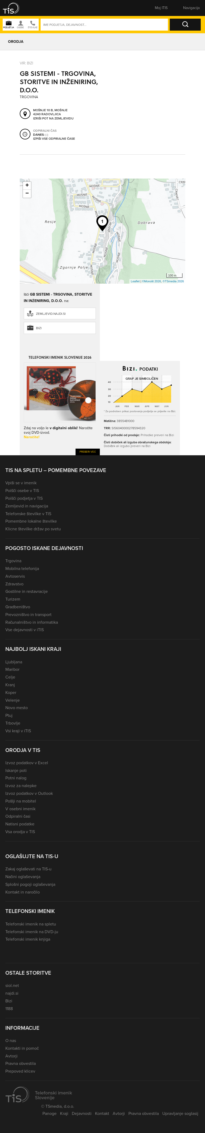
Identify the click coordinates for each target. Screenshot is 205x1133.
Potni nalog (15, 778)
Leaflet (135, 281)
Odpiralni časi (17, 816)
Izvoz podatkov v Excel (26, 763)
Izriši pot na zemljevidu (53, 119)
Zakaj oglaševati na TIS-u (28, 869)
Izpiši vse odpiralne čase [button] (54, 139)
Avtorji (11, 1056)
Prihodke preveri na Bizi (157, 435)
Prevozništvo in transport (28, 614)
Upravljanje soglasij (180, 1113)
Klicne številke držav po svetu (33, 529)
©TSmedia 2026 (173, 281)
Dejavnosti (82, 1113)
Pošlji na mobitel (20, 801)
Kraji (64, 1113)
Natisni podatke (19, 824)
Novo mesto (16, 708)
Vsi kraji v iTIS (18, 731)
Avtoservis (15, 576)
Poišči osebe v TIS (22, 490)
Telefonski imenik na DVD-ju (31, 932)
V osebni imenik (20, 809)
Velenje (12, 700)
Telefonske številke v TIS (28, 514)
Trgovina (13, 561)
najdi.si (11, 993)
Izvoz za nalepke (21, 786)
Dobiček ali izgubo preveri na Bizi (127, 446)
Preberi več (88, 452)
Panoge (49, 1113)
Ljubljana (13, 662)
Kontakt (102, 1113)
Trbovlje (12, 723)
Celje (10, 677)
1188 (9, 1009)
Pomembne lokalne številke (31, 521)
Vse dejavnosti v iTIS (24, 630)
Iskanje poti (16, 770)
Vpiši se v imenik (21, 483)
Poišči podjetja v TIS (24, 498)
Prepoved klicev (20, 1071)
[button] (15, 8)
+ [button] (27, 186)
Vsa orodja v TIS (20, 832)
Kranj (10, 685)
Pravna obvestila (20, 1063)
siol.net (12, 985)
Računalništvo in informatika (31, 622)
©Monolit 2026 (151, 281)
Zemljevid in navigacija (26, 506)
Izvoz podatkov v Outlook (29, 793)
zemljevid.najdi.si (51, 313)
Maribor (12, 669)
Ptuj (9, 715)
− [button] (27, 194)
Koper (10, 692)
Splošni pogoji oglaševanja (30, 884)
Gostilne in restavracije (26, 591)
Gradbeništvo (17, 607)
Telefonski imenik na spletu (30, 924)
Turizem (12, 599)
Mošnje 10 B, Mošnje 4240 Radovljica (50, 112)
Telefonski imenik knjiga (27, 939)
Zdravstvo (14, 584)
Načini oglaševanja (22, 877)
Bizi (39, 328)
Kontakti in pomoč (22, 1048)
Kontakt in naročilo (22, 892)
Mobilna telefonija (22, 568)
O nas (10, 1040)
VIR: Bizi (26, 62)
